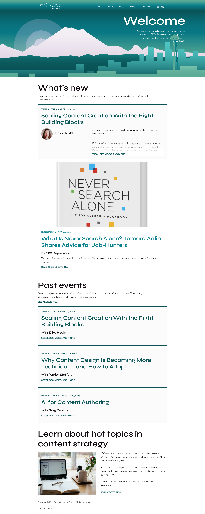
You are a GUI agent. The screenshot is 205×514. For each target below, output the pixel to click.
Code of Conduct (46, 508)
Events (98, 7)
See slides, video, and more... (109, 154)
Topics (110, 7)
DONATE (160, 7)
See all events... (48, 302)
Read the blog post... (54, 267)
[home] (50, 5)
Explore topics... (111, 492)
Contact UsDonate (47, 512)
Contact (146, 7)
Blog (122, 7)
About (133, 7)
